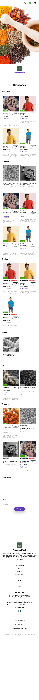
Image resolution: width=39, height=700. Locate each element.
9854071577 (20, 605)
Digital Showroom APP (26, 635)
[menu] (3, 3)
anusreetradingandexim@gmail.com (20, 602)
